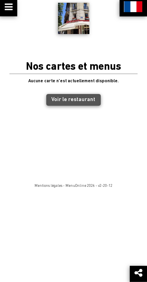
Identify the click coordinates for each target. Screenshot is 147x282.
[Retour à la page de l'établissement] (73, 18)
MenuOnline (75, 186)
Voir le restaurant (73, 100)
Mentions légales (48, 186)
